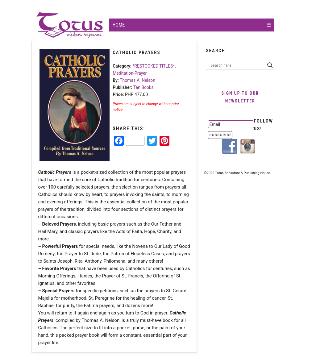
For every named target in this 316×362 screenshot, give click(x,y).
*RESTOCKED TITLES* (153, 66)
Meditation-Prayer (130, 73)
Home (119, 25)
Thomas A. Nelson (137, 80)
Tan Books (143, 87)
